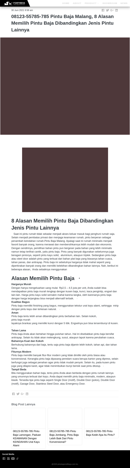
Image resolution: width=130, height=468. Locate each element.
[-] (4, 459)
